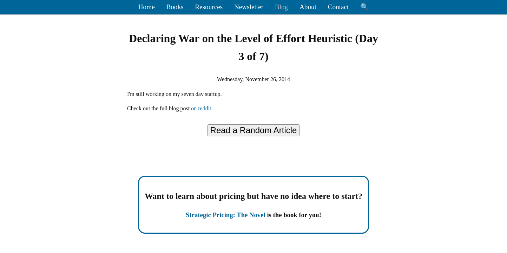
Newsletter (248, 7)
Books (174, 7)
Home (146, 7)
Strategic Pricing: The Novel (225, 215)
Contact (338, 7)
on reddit (201, 108)
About (307, 7)
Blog (281, 7)
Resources (209, 7)
